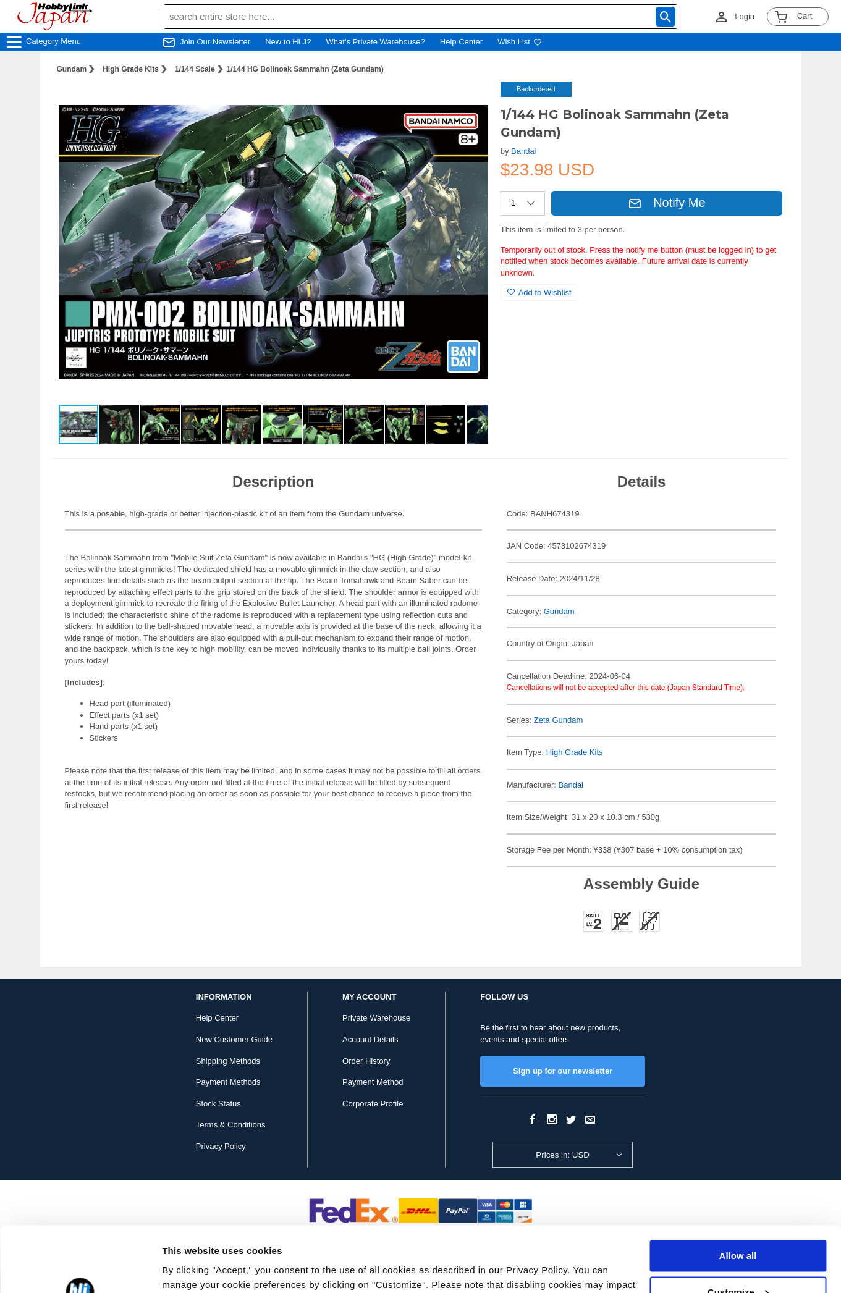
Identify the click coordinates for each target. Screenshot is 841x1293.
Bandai (523, 151)
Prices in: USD (563, 1155)
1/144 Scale (195, 69)
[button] (466, 104)
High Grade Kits (131, 69)
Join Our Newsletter (215, 41)
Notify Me (666, 202)
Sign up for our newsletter (562, 1071)
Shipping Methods (228, 1061)
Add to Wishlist (539, 292)
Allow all (738, 1191)
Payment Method (372, 1082)
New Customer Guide (234, 1039)
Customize (738, 1226)
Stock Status (218, 1103)
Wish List (519, 41)
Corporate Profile (372, 1103)
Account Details (370, 1039)
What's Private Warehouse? (375, 41)
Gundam (72, 69)
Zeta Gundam (558, 720)
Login (744, 16)
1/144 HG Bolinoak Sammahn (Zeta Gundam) (305, 69)
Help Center (461, 41)
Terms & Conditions (231, 1124)
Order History (366, 1061)
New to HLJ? (288, 41)
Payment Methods (228, 1082)
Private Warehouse (376, 1017)
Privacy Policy (221, 1146)
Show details (190, 1268)
